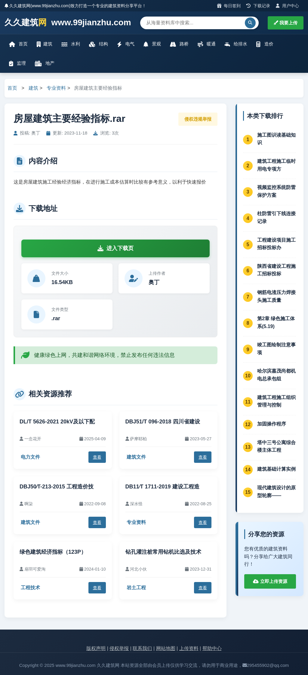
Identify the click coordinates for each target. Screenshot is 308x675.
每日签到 (229, 5)
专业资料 (56, 88)
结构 (98, 44)
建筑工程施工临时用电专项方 (276, 165)
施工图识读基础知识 (276, 138)
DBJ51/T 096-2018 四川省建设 (162, 422)
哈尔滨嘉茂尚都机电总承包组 (276, 374)
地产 (44, 63)
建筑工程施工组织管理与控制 (276, 401)
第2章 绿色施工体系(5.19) (276, 322)
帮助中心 (212, 648)
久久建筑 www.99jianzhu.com (68, 22)
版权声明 (96, 648)
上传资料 (189, 648)
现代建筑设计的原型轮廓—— (276, 491)
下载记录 (258, 5)
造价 (264, 44)
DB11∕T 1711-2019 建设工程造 (162, 487)
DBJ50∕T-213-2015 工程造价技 (57, 487)
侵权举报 (119, 648)
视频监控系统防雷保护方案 (276, 191)
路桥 (179, 44)
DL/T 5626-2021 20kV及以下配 (57, 422)
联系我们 (142, 648)
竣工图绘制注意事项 (276, 348)
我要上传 (285, 22)
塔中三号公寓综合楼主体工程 (276, 446)
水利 (70, 44)
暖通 (207, 44)
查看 (97, 457)
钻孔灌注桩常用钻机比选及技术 (163, 552)
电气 (125, 44)
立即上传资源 (270, 581)
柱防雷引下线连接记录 (276, 217)
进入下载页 (115, 248)
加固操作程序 (271, 423)
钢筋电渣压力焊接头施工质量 (276, 296)
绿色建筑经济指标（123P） (53, 552)
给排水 (236, 44)
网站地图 (165, 648)
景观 (152, 44)
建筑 (44, 44)
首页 (18, 44)
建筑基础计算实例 (276, 469)
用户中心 (287, 5)
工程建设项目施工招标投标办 (276, 243)
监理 (17, 63)
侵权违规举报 (197, 119)
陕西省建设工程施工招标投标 (276, 270)
